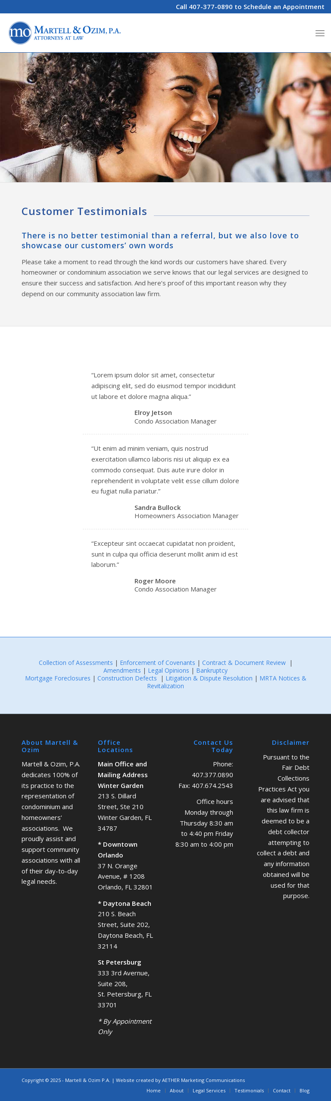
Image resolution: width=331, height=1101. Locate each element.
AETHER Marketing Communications (203, 1080)
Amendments (122, 670)
